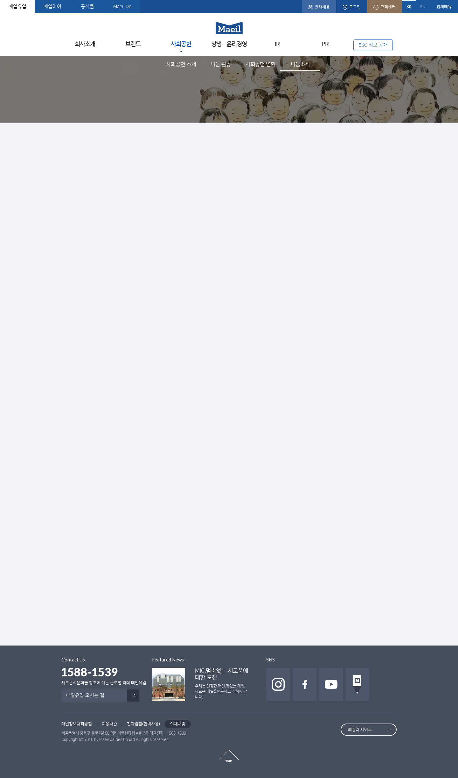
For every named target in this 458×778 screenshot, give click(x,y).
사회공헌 (181, 44)
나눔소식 (300, 64)
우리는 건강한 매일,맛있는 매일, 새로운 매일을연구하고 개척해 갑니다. (221, 691)
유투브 (331, 684)
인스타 (278, 684)
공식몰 (87, 6)
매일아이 (52, 6)
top (229, 755)
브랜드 (133, 44)
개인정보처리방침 (76, 724)
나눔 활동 (221, 64)
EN (422, 6)
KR (409, 6)
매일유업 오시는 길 (85, 695)
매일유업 (17, 6)
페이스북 (304, 684)
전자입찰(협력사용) (143, 724)
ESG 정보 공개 (373, 45)
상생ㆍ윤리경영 (229, 44)
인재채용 (177, 724)
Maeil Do (122, 6)
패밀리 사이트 (360, 729)
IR (277, 44)
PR (325, 44)
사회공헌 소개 (181, 64)
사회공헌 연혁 (260, 64)
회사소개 (85, 44)
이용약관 (109, 724)
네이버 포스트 (357, 684)
